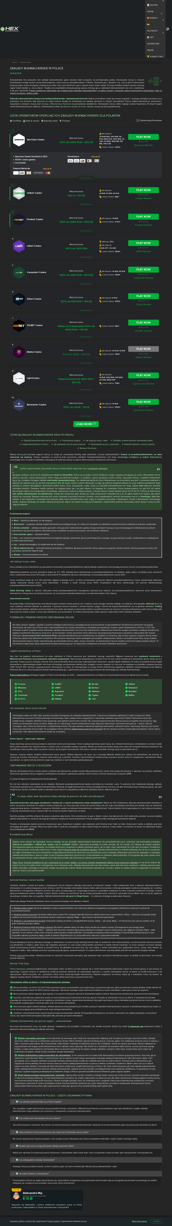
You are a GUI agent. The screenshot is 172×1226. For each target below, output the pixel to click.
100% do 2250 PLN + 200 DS (76, 171)
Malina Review (143, 306)
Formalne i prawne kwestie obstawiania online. (133, 391)
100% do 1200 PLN (76, 198)
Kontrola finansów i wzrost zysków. (139, 394)
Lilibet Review (143, 201)
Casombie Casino (80, 1211)
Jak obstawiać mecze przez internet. (70, 394)
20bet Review (143, 254)
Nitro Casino (77, 1205)
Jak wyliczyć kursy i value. (97, 391)
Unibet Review (144, 148)
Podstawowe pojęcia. (71, 391)
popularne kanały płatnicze (121, 707)
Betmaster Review (143, 359)
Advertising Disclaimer (149, 70)
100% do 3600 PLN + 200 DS (76, 91)
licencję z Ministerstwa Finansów (56, 53)
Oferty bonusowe (18, 918)
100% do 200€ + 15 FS (76, 356)
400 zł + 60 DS (76, 145)
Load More (86, 373)
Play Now (143, 86)
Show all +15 (95, 106)
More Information (139, 1221)
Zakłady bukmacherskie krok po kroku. (40, 391)
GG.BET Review (143, 280)
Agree (156, 1221)
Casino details (85, 127)
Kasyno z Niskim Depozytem (99, 1212)
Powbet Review (143, 174)
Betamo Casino (79, 1214)
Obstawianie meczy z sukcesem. (105, 394)
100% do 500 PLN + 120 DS (76, 251)
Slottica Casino (78, 1208)
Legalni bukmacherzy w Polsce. (35, 394)
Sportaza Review (143, 94)
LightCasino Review (143, 333)
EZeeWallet (38, 122)
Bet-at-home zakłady (84, 56)
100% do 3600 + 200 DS (76, 304)
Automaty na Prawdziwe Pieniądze (120, 1212)
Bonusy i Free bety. (88, 398)
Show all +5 (47, 118)
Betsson (67, 56)
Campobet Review (143, 227)
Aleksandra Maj (38, 1145)
